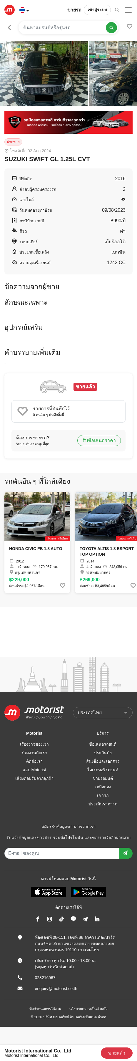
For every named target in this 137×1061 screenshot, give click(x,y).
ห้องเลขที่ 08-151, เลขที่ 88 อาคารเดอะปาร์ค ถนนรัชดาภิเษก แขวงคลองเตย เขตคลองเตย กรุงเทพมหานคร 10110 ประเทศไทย (75, 943)
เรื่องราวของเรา (34, 744)
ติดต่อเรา (34, 761)
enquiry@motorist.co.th (56, 988)
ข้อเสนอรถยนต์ (102, 744)
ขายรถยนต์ (103, 778)
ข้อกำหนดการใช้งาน (45, 1009)
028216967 (45, 977)
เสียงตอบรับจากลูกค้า (34, 778)
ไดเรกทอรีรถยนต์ (102, 769)
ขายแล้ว (116, 1052)
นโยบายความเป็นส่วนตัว (88, 1009)
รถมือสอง (102, 786)
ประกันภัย (103, 752)
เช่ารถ (102, 795)
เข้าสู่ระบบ (97, 9)
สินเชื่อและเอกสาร (103, 761)
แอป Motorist (34, 769)
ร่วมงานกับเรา (34, 752)
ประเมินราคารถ (102, 804)
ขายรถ (74, 9)
